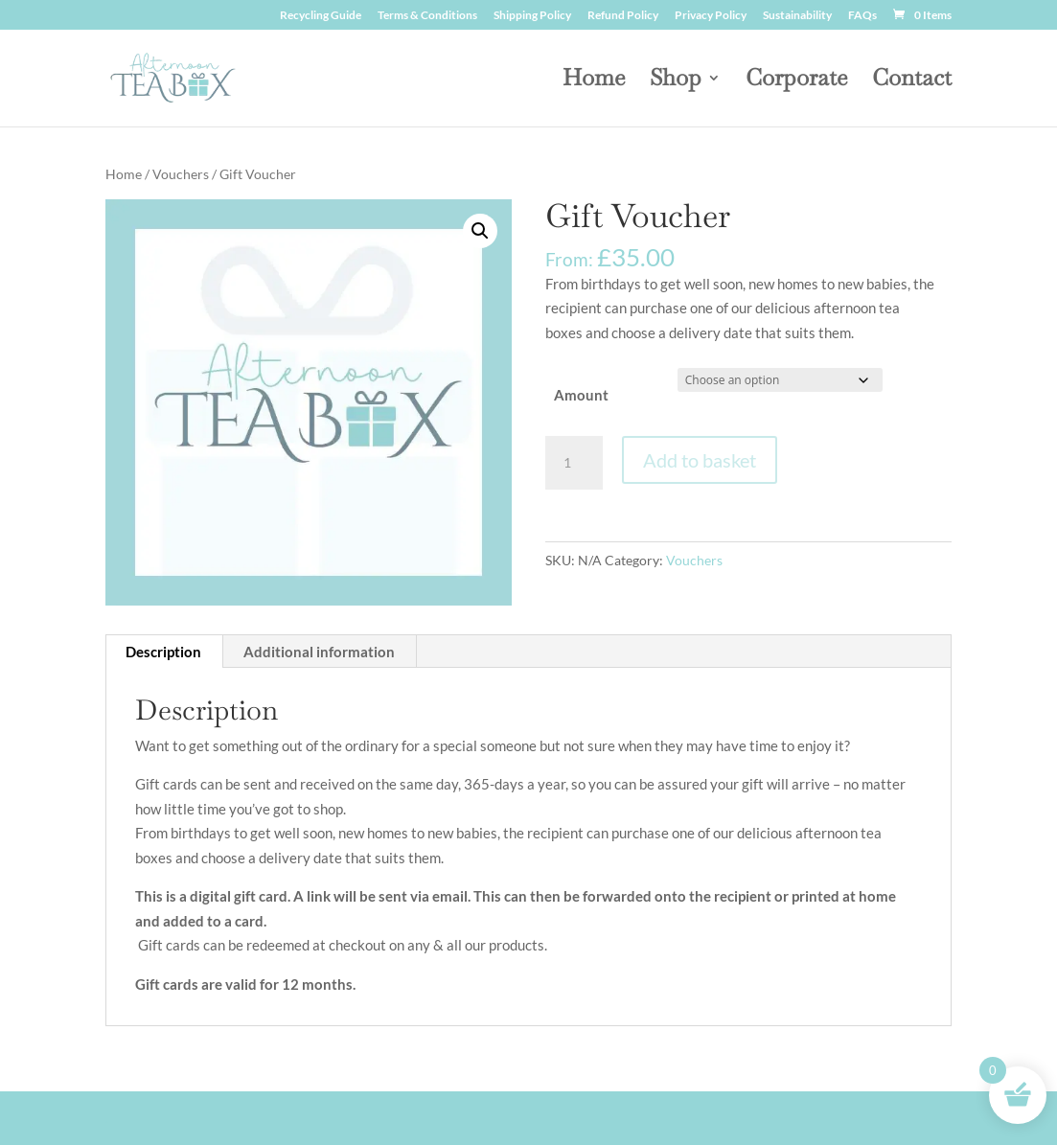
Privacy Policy (711, 16)
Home (594, 81)
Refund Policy (622, 16)
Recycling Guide (320, 16)
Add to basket (699, 459)
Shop (675, 81)
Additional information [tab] (319, 651)
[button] (480, 231)
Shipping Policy (532, 16)
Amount (581, 394)
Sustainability (797, 16)
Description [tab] (163, 651)
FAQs (862, 16)
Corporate (796, 81)
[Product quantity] (574, 463)
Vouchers (180, 174)
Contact (912, 81)
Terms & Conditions (427, 16)
